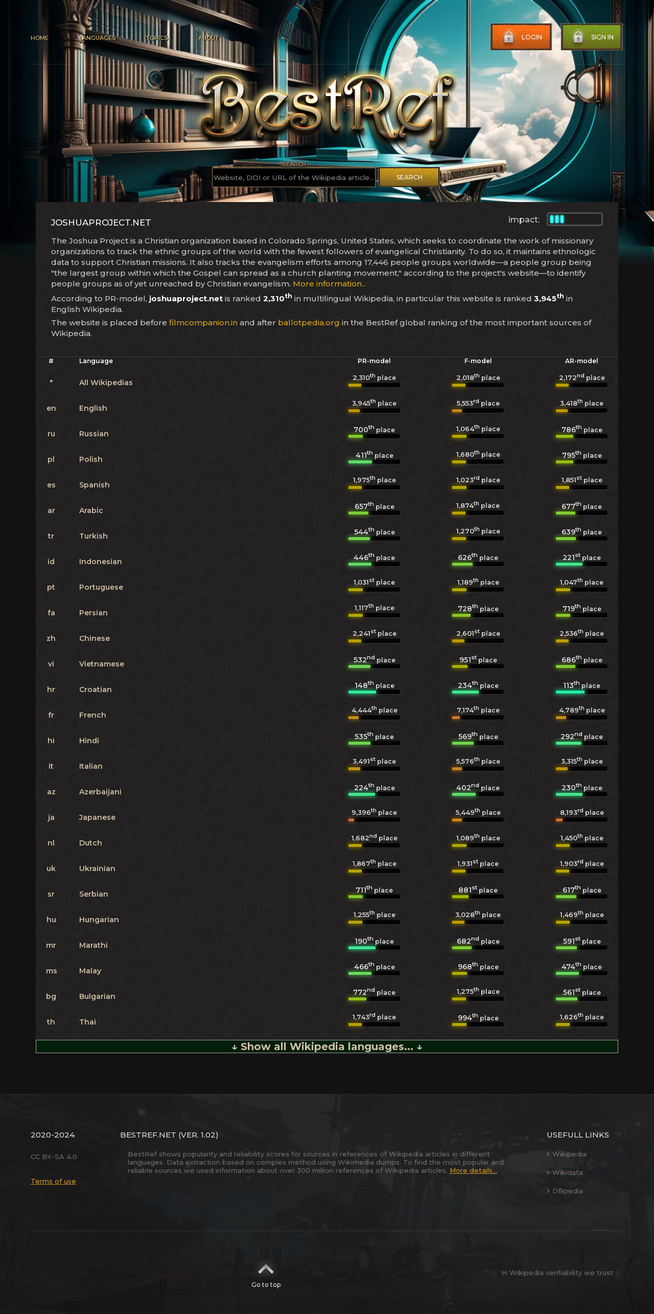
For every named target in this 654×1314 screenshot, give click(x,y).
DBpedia (565, 1191)
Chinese (94, 638)
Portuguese (101, 587)
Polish (91, 459)
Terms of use (53, 1181)
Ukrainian (97, 868)
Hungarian (99, 919)
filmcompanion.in (203, 322)
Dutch (90, 843)
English (93, 408)
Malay (90, 970)
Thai (87, 1022)
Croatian (95, 689)
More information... (329, 283)
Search (409, 177)
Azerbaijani (100, 791)
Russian (94, 433)
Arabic (91, 510)
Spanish (94, 484)
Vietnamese (101, 664)
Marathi (93, 945)
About (208, 37)
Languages (97, 37)
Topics (157, 37)
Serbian (93, 894)
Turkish (93, 536)
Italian (91, 766)
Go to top (266, 1272)
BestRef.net (148, 1135)
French (92, 715)
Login (521, 37)
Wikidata (565, 1172)
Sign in (592, 37)
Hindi (89, 740)
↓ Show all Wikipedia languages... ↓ (327, 1046)
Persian (93, 612)
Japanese (97, 817)
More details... (473, 1170)
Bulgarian (97, 996)
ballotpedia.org (309, 322)
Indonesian (100, 561)
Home (40, 37)
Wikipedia (567, 1154)
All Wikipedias (106, 382)
